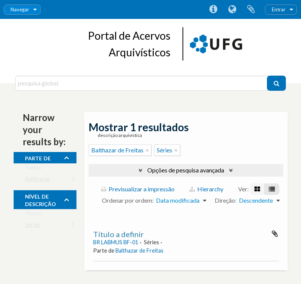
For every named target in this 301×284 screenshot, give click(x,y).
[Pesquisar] (276, 83)
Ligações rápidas (213, 9)
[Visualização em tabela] (271, 189)
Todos (33, 168)
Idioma (232, 9)
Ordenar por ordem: (128, 200)
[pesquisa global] (142, 83)
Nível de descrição (40, 199)
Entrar (278, 9)
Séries (33, 226)
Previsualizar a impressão (138, 188)
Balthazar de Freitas (51, 180)
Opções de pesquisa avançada (185, 170)
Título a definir (118, 234)
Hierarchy (206, 188)
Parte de (38, 157)
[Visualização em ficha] (257, 189)
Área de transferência (251, 9)
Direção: (226, 200)
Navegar (20, 9)
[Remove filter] (147, 150)
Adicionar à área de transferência (275, 233)
